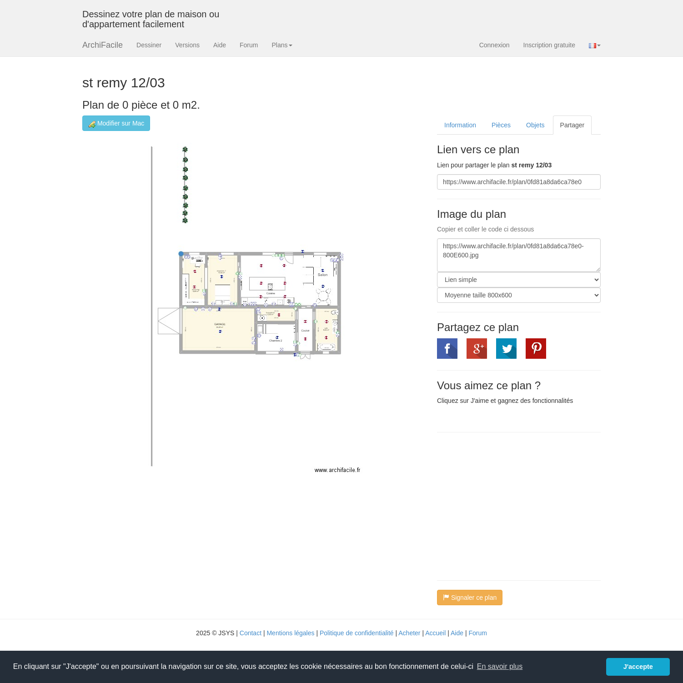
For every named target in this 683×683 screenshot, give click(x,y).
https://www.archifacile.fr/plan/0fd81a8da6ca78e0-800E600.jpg (519, 255)
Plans (281, 45)
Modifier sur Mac (116, 123)
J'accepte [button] (638, 666)
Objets (535, 125)
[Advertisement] (513, 505)
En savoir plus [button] (500, 666)
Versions (187, 45)
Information (460, 125)
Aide (219, 45)
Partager (572, 125)
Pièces (501, 125)
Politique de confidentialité (357, 633)
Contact (250, 633)
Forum (249, 45)
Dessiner (148, 45)
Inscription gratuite (549, 45)
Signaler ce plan (470, 597)
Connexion (494, 45)
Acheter (409, 633)
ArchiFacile (102, 45)
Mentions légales (290, 633)
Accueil (435, 633)
